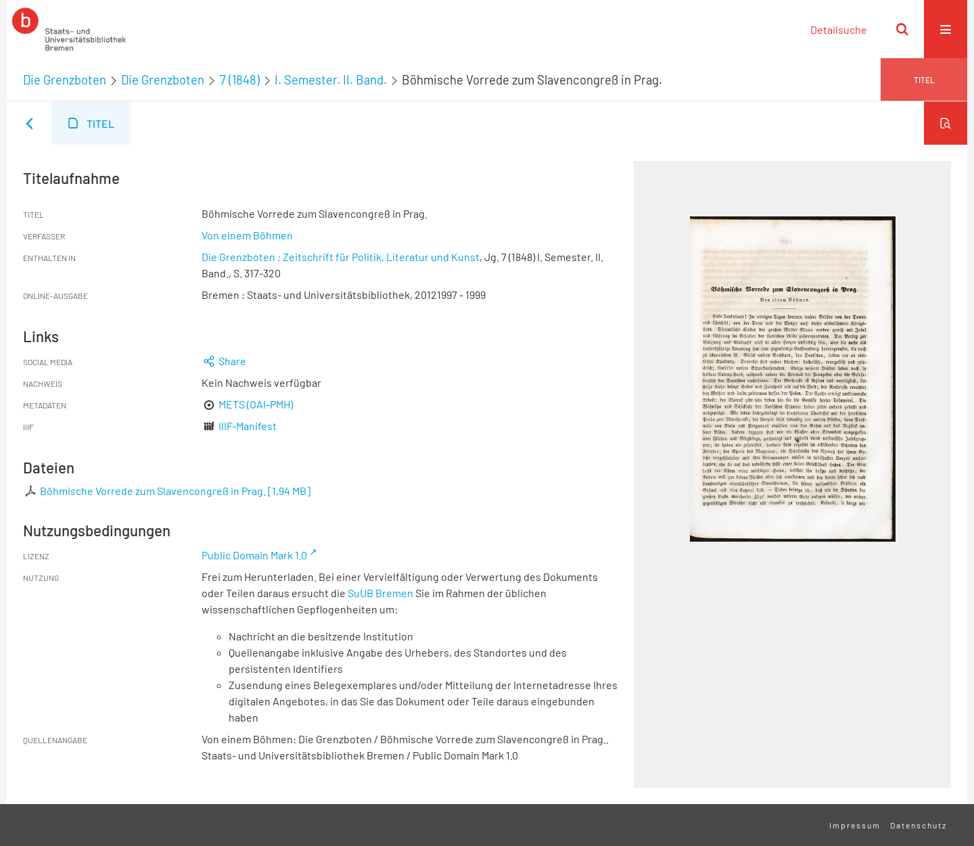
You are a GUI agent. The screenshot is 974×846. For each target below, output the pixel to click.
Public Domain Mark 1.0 (254, 554)
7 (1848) (240, 79)
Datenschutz (918, 825)
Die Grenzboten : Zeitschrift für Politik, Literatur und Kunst (341, 256)
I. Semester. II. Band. (331, 79)
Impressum (855, 825)
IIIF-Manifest (247, 425)
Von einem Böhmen (247, 235)
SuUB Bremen (380, 592)
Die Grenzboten (64, 79)
